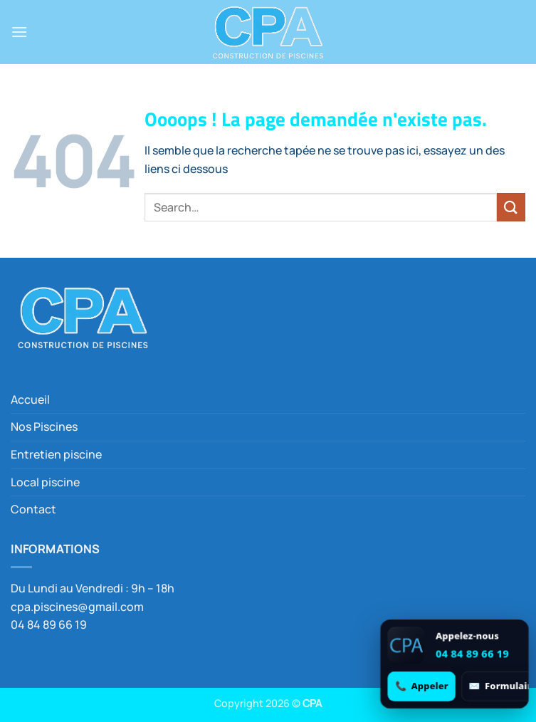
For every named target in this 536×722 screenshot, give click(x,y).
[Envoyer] (511, 207)
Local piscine (45, 482)
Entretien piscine (56, 454)
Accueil (30, 399)
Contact (33, 509)
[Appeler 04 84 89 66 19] (422, 686)
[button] (19, 31)
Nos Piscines (44, 426)
